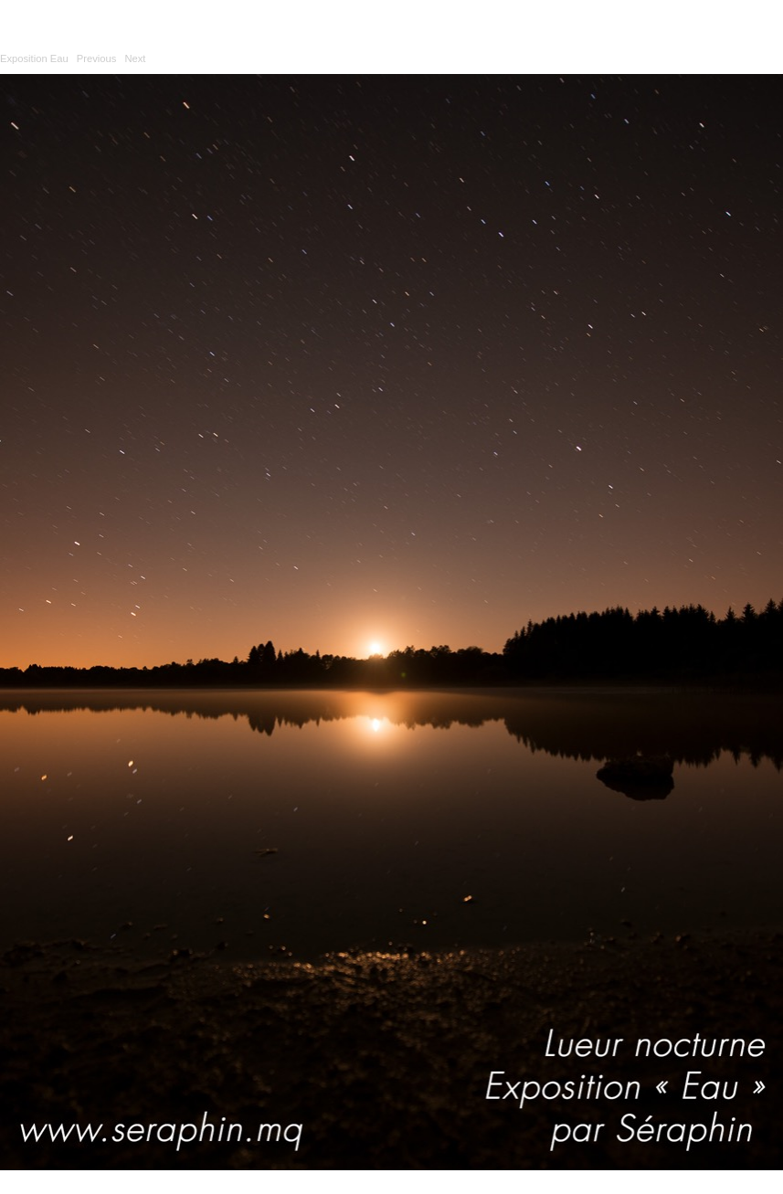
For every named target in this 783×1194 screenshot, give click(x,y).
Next (134, 58)
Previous (97, 58)
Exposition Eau (34, 58)
